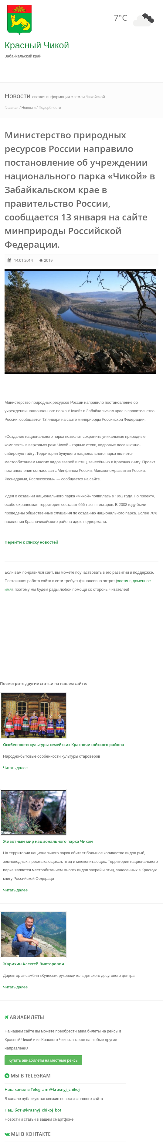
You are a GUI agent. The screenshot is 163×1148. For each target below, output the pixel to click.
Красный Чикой (37, 45)
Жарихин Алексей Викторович (33, 963)
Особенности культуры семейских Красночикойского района (63, 744)
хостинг (124, 580)
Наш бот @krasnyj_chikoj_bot (33, 1110)
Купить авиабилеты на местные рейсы (43, 1060)
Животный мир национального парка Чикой (48, 841)
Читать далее (15, 767)
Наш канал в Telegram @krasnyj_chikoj (42, 1089)
